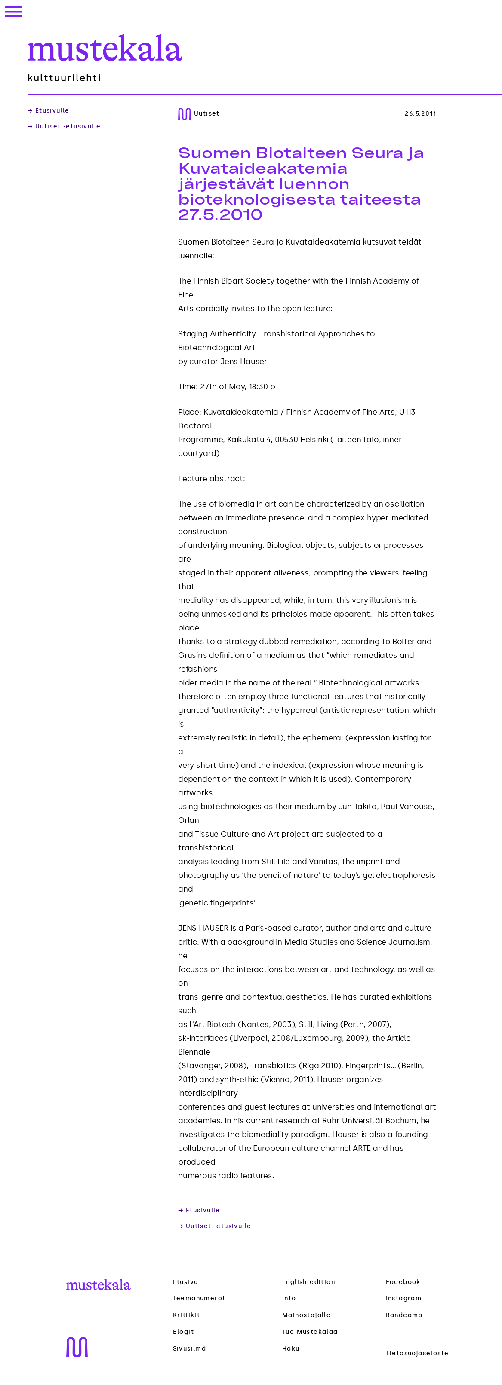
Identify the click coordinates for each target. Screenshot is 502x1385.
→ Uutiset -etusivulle (64, 126)
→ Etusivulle (49, 110)
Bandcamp (404, 1315)
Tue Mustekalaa (310, 1332)
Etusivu (185, 1282)
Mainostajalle (306, 1315)
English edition (308, 1282)
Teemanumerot (199, 1298)
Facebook (403, 1282)
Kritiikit (186, 1315)
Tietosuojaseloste (417, 1353)
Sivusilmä (189, 1348)
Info (289, 1298)
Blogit (183, 1332)
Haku (291, 1348)
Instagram (404, 1298)
